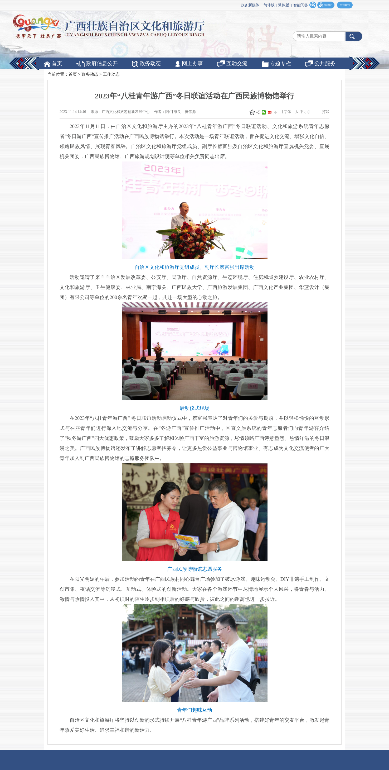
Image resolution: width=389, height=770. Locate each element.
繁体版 (283, 5)
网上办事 (189, 63)
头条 (270, 112)
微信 (264, 112)
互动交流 (232, 63)
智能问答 (300, 5)
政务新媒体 (250, 5)
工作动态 (111, 74)
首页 (52, 63)
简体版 (269, 5)
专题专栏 (276, 63)
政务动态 (146, 63)
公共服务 (320, 63)
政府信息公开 (97, 63)
